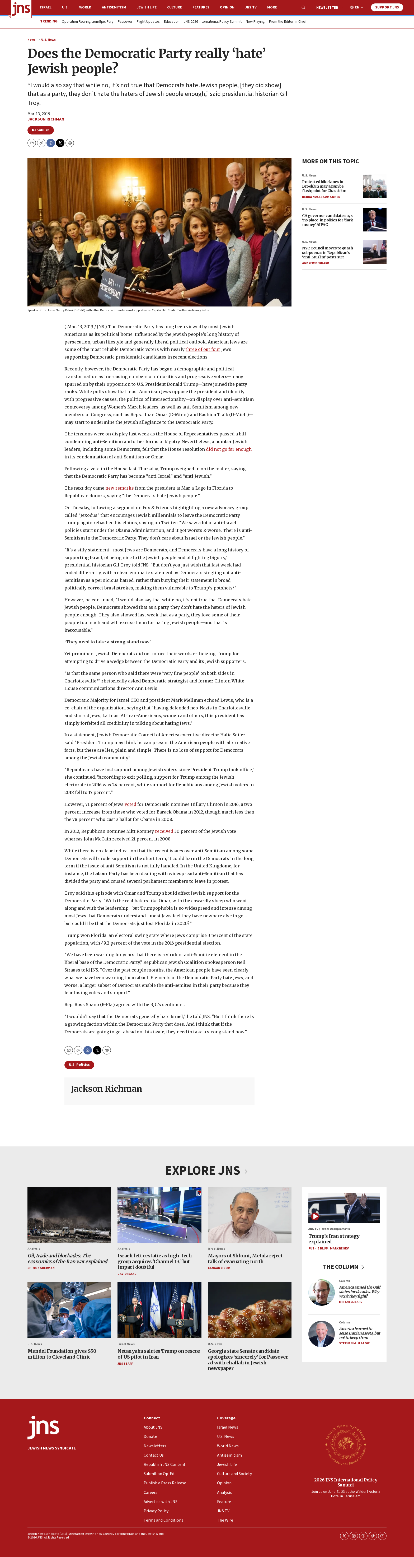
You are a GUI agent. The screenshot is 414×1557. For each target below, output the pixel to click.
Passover (125, 22)
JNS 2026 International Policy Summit (213, 22)
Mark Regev (339, 1248)
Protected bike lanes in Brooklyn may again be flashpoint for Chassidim (324, 186)
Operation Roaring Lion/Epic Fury (88, 22)
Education (172, 22)
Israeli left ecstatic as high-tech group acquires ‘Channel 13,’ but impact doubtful (154, 1261)
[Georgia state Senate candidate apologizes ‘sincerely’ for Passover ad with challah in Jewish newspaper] (249, 1310)
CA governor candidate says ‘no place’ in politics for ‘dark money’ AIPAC (327, 220)
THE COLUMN (344, 1267)
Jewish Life (147, 7)
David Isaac (126, 1274)
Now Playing (255, 22)
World (85, 7)
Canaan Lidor (219, 1268)
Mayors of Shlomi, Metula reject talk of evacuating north (245, 1259)
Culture (174, 7)
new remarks (119, 488)
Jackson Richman (45, 119)
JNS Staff (125, 1363)
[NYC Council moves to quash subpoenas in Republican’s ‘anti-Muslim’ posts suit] (375, 252)
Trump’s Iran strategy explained (334, 1239)
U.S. (65, 7)
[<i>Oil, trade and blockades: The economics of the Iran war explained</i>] (69, 1215)
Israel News (216, 1249)
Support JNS (387, 7)
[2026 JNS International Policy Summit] (345, 1444)
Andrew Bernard (315, 263)
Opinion (227, 7)
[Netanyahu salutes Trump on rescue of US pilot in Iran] (159, 1310)
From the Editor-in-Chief (288, 22)
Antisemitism (114, 7)
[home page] (21, 9)
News (31, 40)
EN (357, 7)
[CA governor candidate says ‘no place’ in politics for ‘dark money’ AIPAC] (375, 219)
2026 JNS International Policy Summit (345, 1482)
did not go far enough (229, 449)
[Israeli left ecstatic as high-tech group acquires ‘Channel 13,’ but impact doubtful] (159, 1215)
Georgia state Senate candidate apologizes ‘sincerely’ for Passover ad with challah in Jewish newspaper (248, 1360)
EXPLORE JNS (207, 1171)
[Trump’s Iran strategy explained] (344, 1208)
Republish (40, 130)
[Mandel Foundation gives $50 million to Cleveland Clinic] (69, 1310)
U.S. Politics (79, 1064)
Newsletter (327, 7)
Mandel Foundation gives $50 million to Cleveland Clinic (61, 1354)
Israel (45, 7)
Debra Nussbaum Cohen (321, 196)
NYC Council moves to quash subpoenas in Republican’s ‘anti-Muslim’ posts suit (327, 252)
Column (344, 1281)
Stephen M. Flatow (354, 1343)
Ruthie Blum (318, 1248)
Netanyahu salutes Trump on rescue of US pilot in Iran (158, 1354)
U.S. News (48, 40)
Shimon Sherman (41, 1268)
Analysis (33, 1249)
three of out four (203, 349)
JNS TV (251, 7)
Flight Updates (148, 22)
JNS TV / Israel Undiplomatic (329, 1229)
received (164, 831)
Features (200, 7)
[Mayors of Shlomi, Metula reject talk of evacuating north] (249, 1215)
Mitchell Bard (351, 1302)
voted (130, 804)
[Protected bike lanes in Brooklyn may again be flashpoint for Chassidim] (375, 186)
